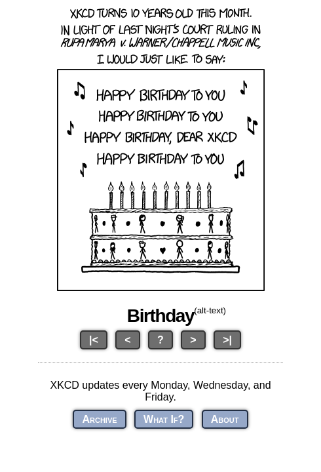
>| (227, 339)
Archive (99, 419)
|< (93, 339)
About (225, 419)
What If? (163, 419)
